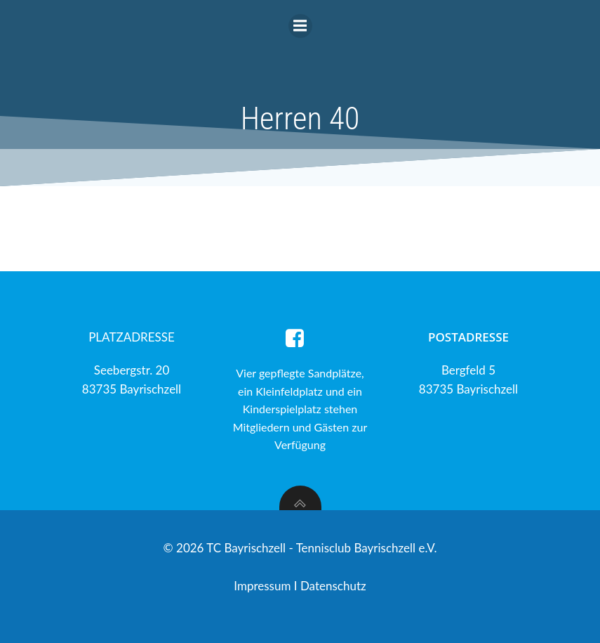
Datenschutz (333, 585)
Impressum (264, 585)
